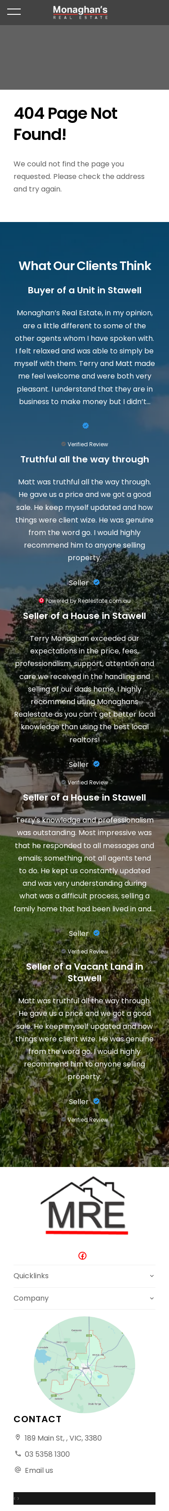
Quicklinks (31, 1276)
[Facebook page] (84, 1256)
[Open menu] (14, 11)
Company (31, 1298)
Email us (39, 1470)
